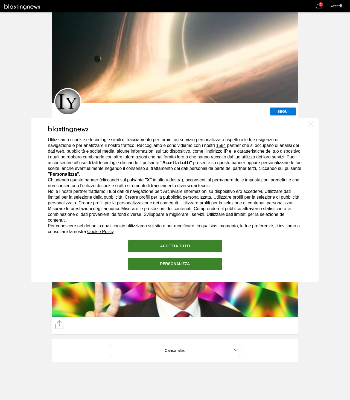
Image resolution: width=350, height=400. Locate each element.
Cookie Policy (100, 231)
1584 (221, 145)
